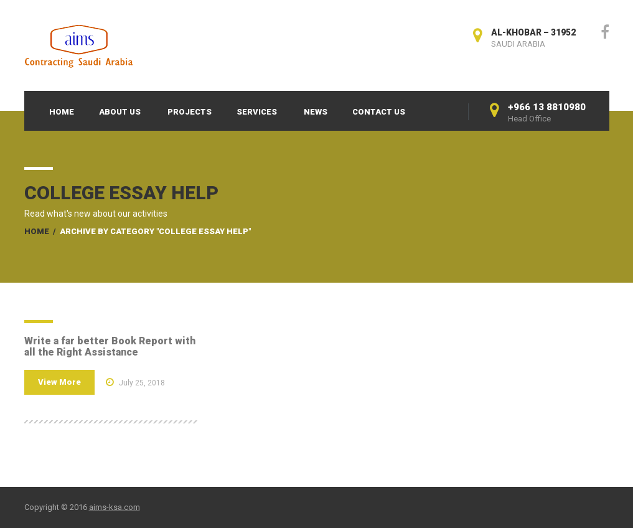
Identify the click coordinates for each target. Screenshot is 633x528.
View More (59, 382)
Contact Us (378, 111)
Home (61, 111)
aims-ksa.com (114, 507)
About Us (120, 111)
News (315, 111)
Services (257, 111)
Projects (189, 111)
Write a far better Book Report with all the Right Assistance (109, 346)
